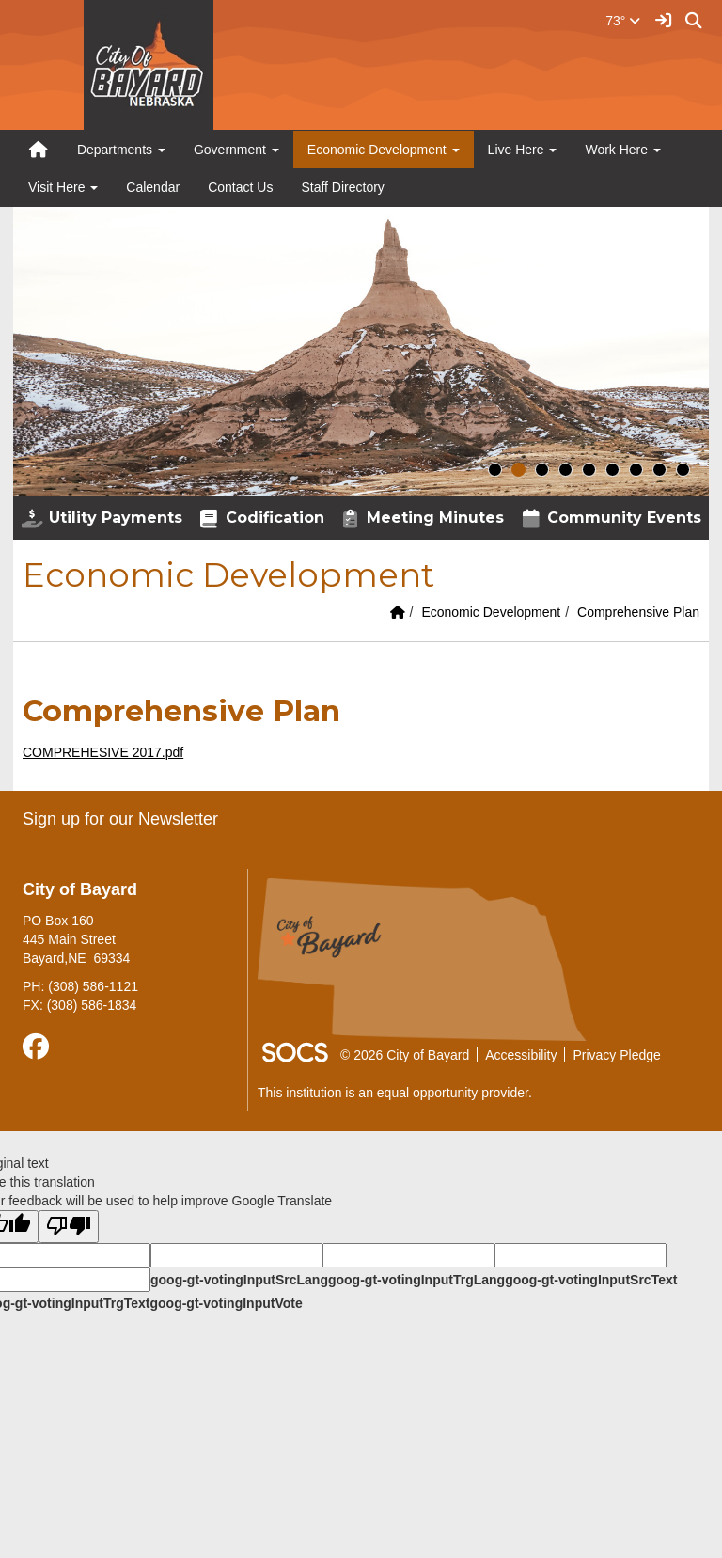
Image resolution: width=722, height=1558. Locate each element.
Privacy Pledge (616, 1054)
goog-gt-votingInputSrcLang (239, 1279)
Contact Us (240, 187)
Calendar (153, 187)
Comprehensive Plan (638, 612)
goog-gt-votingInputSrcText (591, 1279)
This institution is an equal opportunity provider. (395, 1092)
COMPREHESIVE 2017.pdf (103, 752)
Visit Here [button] (63, 187)
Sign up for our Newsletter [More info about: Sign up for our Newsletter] (120, 819)
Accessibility (521, 1054)
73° (622, 20)
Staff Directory (342, 187)
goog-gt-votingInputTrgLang (416, 1279)
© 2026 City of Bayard (404, 1054)
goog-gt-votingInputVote (225, 1303)
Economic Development (490, 612)
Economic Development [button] (383, 149)
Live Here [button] (522, 149)
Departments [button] (121, 149)
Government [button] (236, 149)
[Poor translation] (69, 1226)
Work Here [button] (623, 149)
